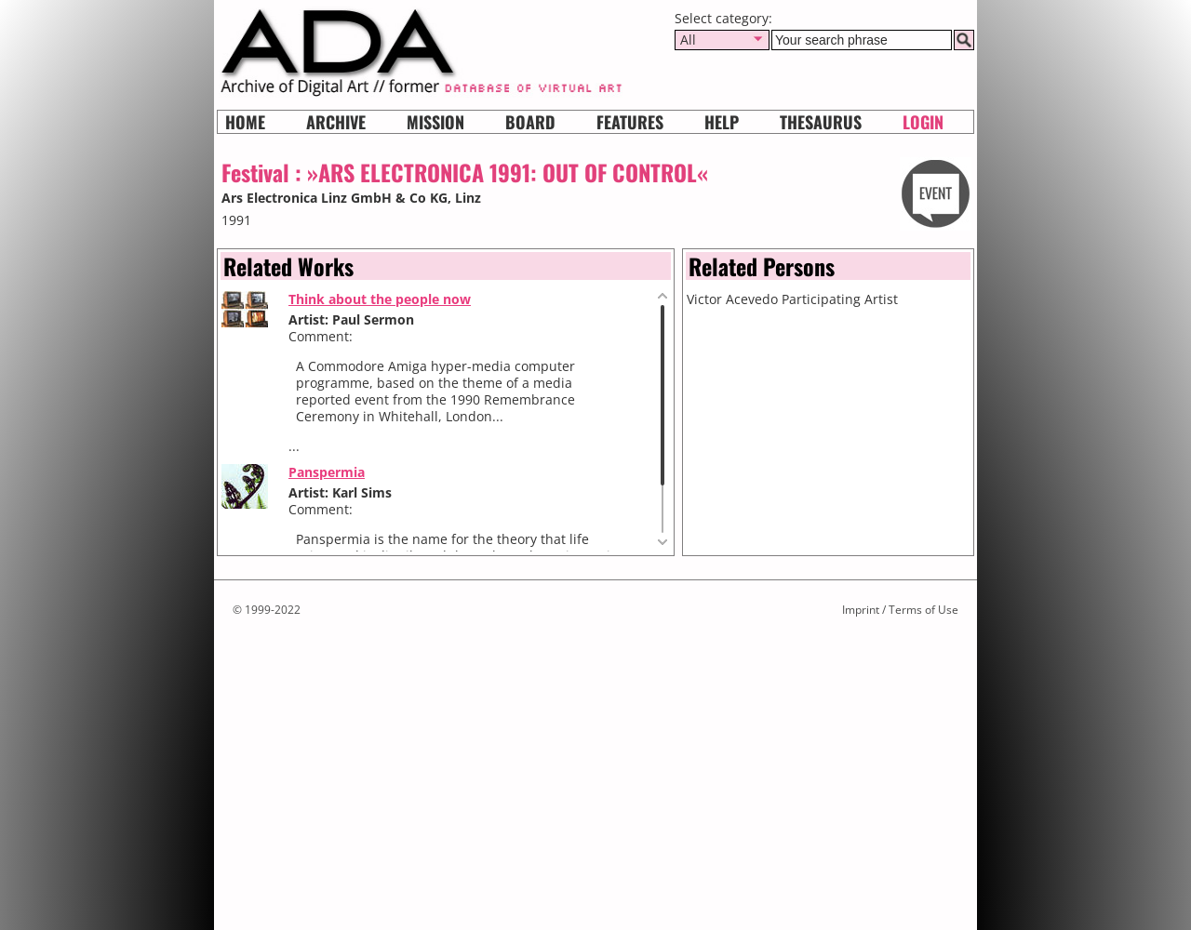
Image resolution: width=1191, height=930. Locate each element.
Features (629, 122)
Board (530, 122)
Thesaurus (821, 122)
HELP (721, 122)
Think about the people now (379, 299)
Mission (435, 122)
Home (245, 122)
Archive (336, 122)
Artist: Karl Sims (340, 492)
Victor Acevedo (732, 299)
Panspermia (326, 472)
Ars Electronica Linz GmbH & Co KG (334, 197)
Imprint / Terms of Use (900, 610)
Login (923, 122)
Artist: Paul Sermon (351, 319)
